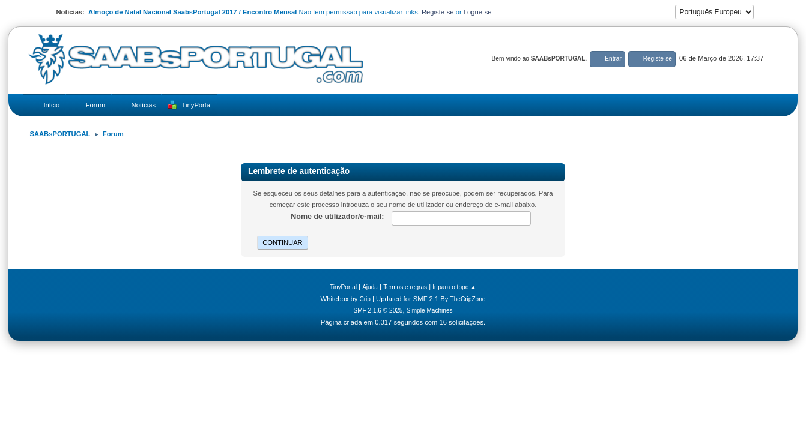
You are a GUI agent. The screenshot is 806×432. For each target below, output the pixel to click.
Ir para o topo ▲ (454, 287)
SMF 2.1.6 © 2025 (377, 310)
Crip (365, 299)
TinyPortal (343, 287)
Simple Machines (430, 310)
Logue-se (478, 12)
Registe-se (438, 12)
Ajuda (370, 287)
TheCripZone (468, 299)
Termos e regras (405, 287)
